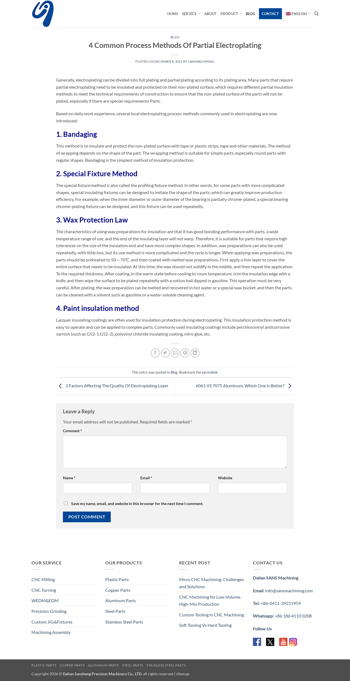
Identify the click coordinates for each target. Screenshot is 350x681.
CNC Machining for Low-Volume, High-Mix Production (210, 600)
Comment (72, 430)
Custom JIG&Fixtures (51, 621)
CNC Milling (43, 579)
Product (231, 13)
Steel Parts (115, 611)
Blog (250, 13)
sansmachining (201, 61)
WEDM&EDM (45, 600)
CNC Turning (43, 590)
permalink (210, 372)
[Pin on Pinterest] (184, 352)
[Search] (316, 13)
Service (191, 13)
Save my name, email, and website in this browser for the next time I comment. (137, 503)
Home (172, 13)
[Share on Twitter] (165, 352)
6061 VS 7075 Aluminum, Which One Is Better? (245, 385)
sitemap (182, 673)
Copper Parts (117, 590)
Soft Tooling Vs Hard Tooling (205, 625)
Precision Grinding (48, 611)
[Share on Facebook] (155, 352)
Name (69, 477)
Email (146, 477)
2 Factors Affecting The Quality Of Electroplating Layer (112, 385)
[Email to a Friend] (175, 352)
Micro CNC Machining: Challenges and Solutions (211, 583)
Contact (270, 13)
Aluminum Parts (120, 600)
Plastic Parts (117, 579)
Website (225, 477)
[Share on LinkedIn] (195, 352)
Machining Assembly (51, 632)
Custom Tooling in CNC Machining (211, 614)
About (210, 13)
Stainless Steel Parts (124, 621)
